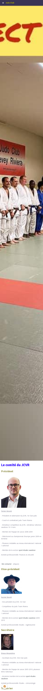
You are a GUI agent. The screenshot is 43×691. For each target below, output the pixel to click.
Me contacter (7, 564)
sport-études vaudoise (27, 550)
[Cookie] (4, 686)
